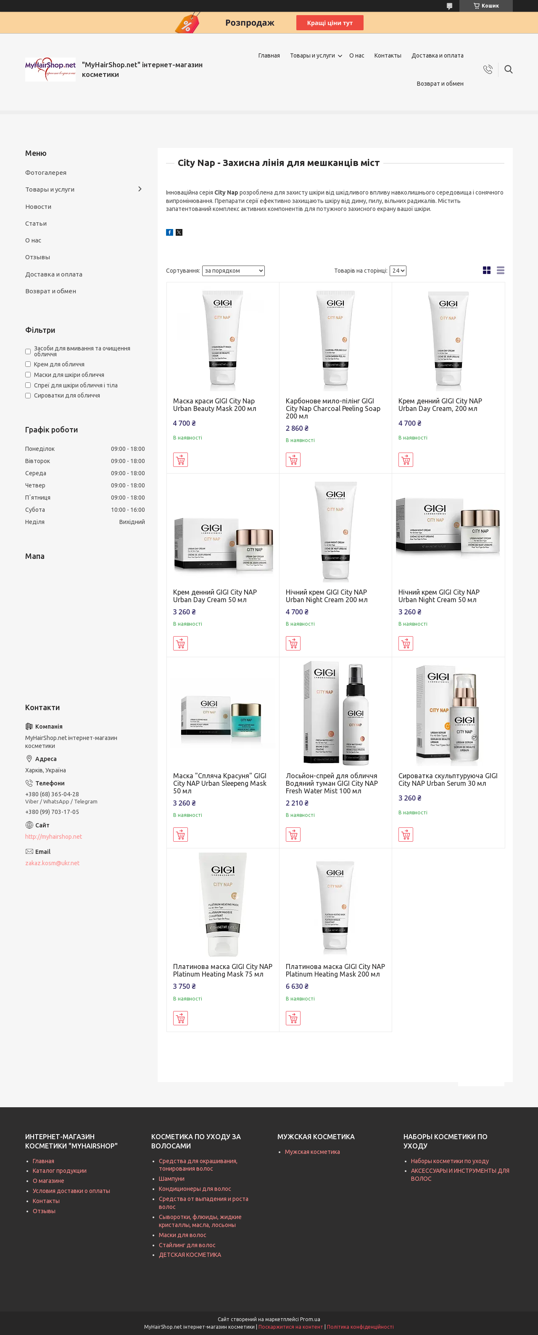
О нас (356, 55)
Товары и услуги (312, 55)
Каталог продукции (60, 1170)
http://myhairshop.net (53, 836)
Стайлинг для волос (187, 1245)
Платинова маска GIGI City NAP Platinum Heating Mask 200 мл (335, 970)
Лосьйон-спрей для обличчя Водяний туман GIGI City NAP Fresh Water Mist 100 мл (332, 783)
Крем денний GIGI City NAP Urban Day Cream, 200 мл (440, 404)
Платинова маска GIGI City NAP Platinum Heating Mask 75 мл (222, 970)
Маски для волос (182, 1235)
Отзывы (37, 257)
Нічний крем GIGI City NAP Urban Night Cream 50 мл (439, 595)
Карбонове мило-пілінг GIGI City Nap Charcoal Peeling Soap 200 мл (333, 408)
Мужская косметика (312, 1151)
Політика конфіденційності (360, 1327)
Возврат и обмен (440, 83)
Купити (180, 460)
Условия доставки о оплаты (71, 1191)
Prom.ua (310, 1319)
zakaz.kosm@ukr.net (52, 863)
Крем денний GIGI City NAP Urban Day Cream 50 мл (215, 595)
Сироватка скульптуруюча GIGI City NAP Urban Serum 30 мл (448, 779)
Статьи (36, 223)
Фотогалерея (45, 172)
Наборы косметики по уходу (450, 1161)
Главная (269, 55)
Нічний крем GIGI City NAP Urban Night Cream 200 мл (327, 595)
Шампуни (172, 1178)
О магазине (48, 1180)
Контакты (387, 55)
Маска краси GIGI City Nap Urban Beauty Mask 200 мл (214, 404)
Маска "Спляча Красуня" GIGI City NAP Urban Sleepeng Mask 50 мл (219, 783)
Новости (38, 206)
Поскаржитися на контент (290, 1327)
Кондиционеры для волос (195, 1188)
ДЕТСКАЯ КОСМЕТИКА (190, 1254)
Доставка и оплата (437, 55)
